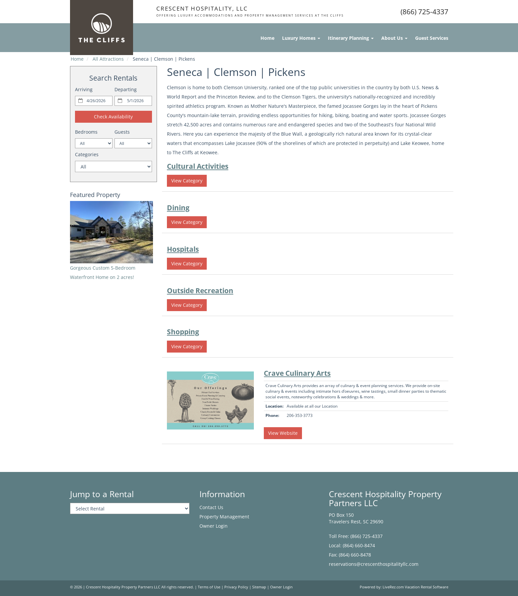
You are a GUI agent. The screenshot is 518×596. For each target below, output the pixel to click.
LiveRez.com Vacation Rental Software (415, 587)
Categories (87, 154)
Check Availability (113, 116)
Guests (122, 132)
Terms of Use (209, 587)
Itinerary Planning (351, 38)
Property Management (224, 516)
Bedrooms (86, 132)
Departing (125, 89)
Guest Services (431, 38)
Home (267, 38)
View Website (283, 433)
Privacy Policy (236, 587)
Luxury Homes (301, 38)
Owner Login (213, 526)
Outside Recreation (200, 290)
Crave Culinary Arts (297, 373)
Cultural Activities (197, 166)
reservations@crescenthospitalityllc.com (373, 564)
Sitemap (259, 587)
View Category (186, 180)
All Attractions (108, 59)
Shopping (183, 331)
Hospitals (183, 249)
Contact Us (211, 507)
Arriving (84, 89)
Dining (178, 207)
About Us (394, 38)
